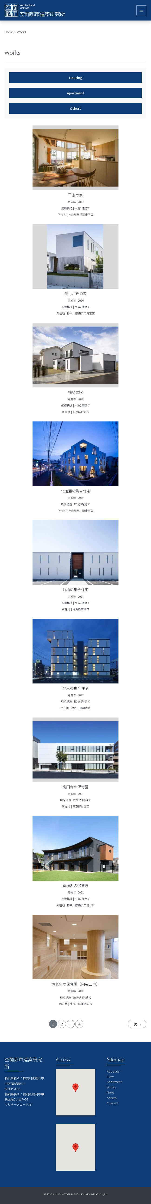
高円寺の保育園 (75, 787)
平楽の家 (75, 195)
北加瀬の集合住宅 (75, 491)
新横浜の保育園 (75, 885)
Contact (112, 1103)
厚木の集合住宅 (75, 688)
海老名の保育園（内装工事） (75, 984)
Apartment (114, 1082)
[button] (75, 1087)
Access (111, 1097)
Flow (110, 1076)
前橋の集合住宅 (75, 589)
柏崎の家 (75, 392)
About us (113, 1071)
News (110, 1092)
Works (111, 1087)
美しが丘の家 (75, 293)
